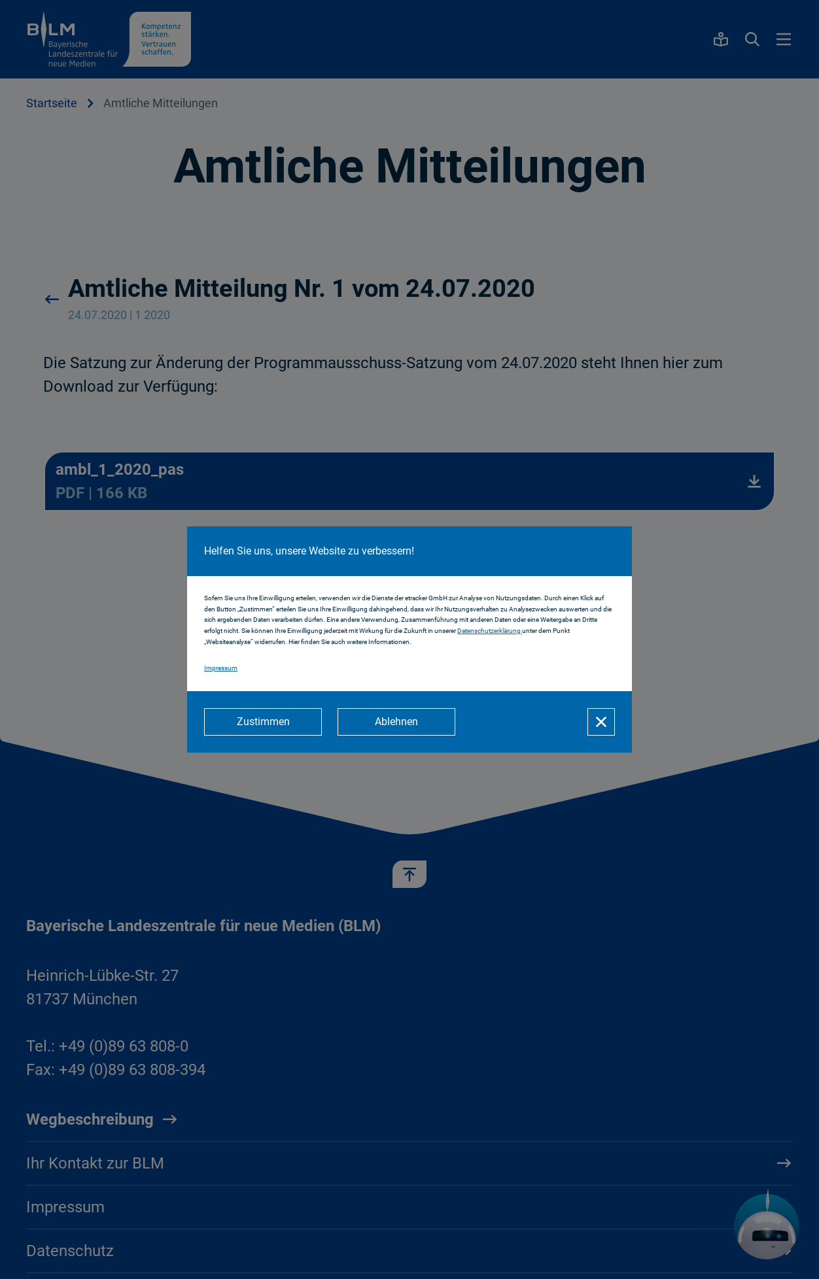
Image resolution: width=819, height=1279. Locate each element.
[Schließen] (601, 722)
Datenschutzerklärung (489, 630)
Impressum (220, 668)
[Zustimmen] (263, 722)
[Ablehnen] (396, 722)
